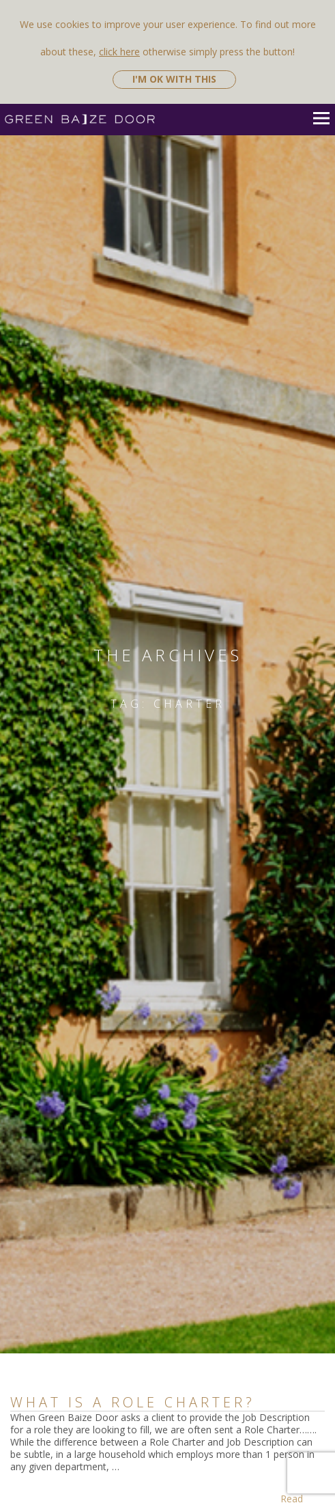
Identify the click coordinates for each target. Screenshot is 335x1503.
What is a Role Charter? (132, 1402)
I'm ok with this (174, 78)
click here (119, 51)
